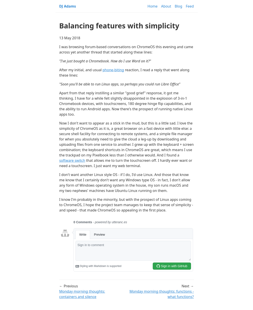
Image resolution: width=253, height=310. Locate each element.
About (166, 6)
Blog (178, 6)
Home (152, 6)
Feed (190, 6)
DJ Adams (67, 6)
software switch (72, 160)
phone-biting (113, 69)
